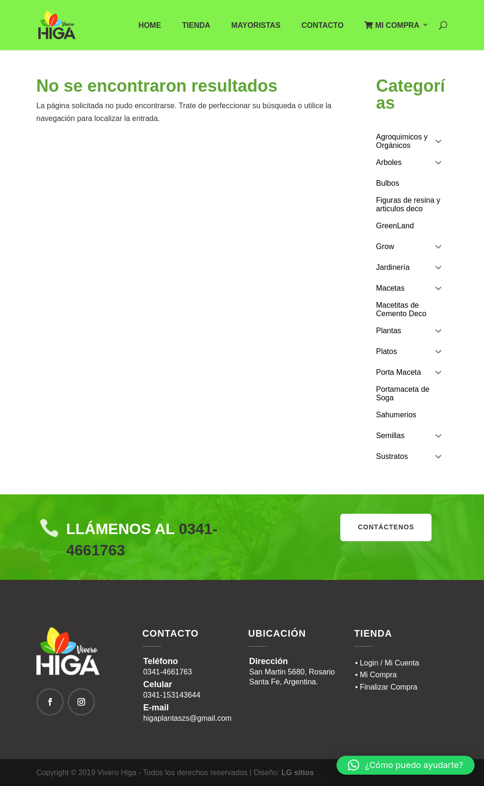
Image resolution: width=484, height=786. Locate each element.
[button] (406, 765)
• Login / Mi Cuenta (387, 663)
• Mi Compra (376, 675)
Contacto (323, 25)
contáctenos (386, 527)
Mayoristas (255, 25)
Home (149, 25)
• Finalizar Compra (386, 687)
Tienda (196, 25)
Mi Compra (391, 25)
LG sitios (298, 773)
